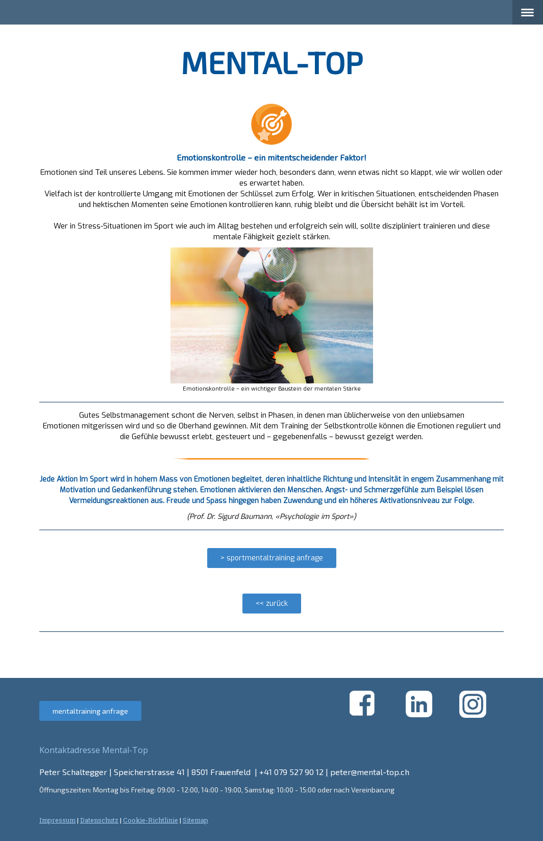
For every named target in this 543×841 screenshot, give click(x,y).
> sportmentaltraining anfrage (271, 558)
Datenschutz (99, 820)
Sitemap (195, 820)
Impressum (57, 820)
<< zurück (272, 603)
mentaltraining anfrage (90, 711)
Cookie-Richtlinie (150, 820)
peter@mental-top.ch (369, 772)
